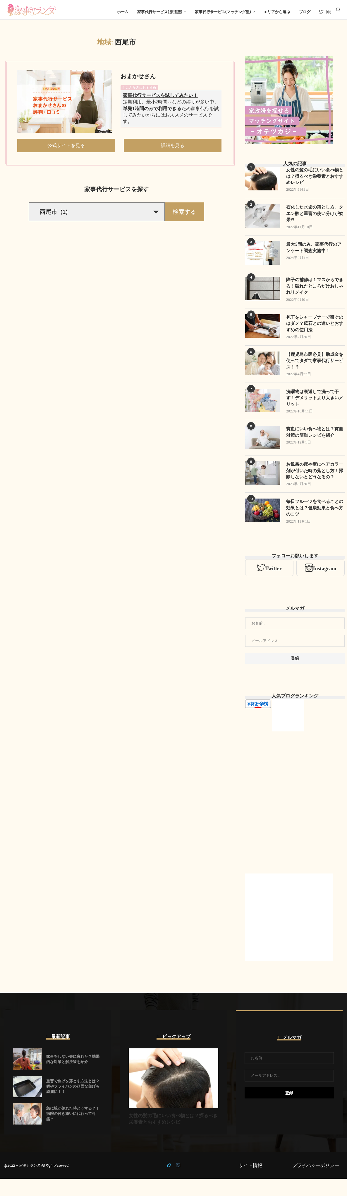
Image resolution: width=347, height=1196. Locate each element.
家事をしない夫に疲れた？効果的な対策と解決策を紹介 (72, 1076)
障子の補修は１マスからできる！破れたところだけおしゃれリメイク (314, 292)
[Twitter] (321, 12)
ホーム (122, 11)
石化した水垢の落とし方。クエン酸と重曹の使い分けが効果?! (314, 219)
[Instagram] (329, 12)
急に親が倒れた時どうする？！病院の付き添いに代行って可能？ (72, 1131)
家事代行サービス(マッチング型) (223, 11)
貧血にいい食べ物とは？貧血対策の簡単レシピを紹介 (314, 441)
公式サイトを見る (66, 149)
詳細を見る (172, 149)
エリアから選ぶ (277, 11)
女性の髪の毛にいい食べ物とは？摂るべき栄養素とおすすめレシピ (314, 181)
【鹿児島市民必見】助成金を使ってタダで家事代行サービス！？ (314, 368)
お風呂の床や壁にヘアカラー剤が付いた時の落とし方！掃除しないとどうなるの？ (314, 484)
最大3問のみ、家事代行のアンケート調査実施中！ (313, 254)
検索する (184, 216)
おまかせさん (138, 80)
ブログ (304, 11)
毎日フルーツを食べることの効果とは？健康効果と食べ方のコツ (314, 525)
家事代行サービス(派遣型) (159, 11)
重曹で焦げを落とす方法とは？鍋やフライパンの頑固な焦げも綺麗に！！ (72, 1104)
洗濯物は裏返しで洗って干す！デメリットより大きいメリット (314, 407)
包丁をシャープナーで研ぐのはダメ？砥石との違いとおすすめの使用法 (314, 330)
